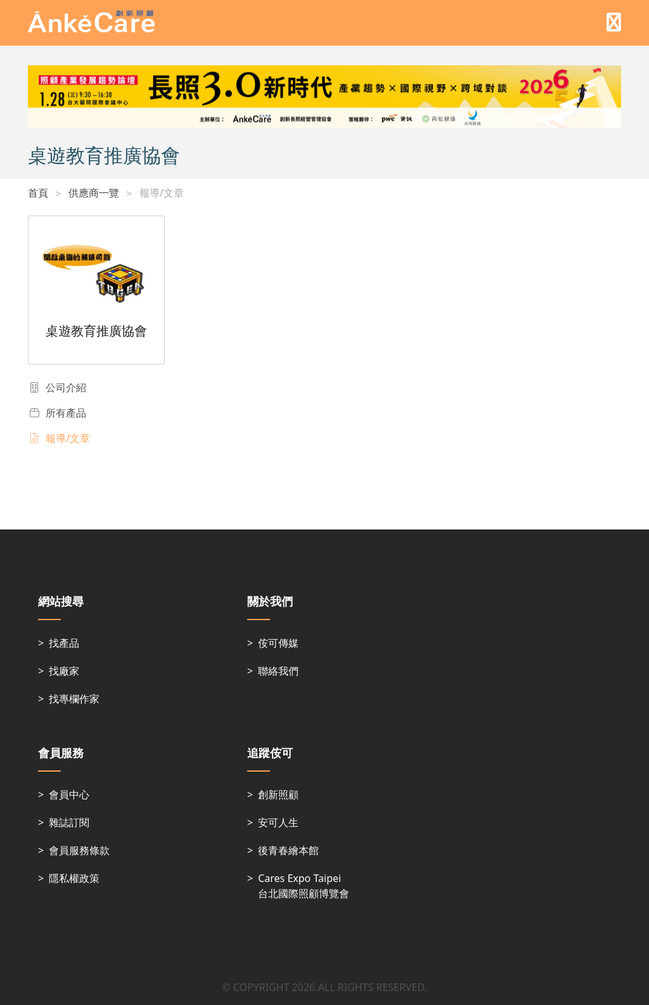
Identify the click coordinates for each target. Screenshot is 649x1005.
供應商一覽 (93, 193)
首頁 (38, 193)
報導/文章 (161, 193)
